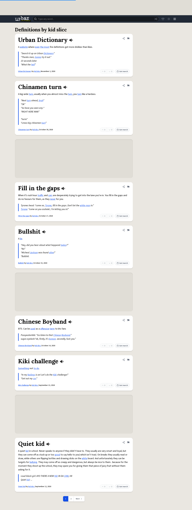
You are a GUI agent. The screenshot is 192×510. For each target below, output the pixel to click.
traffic (40, 195)
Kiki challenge (23, 385)
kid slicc (37, 71)
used (32, 328)
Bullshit (21, 263)
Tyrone (48, 205)
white (84, 458)
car (34, 378)
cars (50, 195)
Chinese (57, 335)
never (52, 199)
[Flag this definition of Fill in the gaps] (128, 187)
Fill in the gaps (23, 216)
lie (21, 238)
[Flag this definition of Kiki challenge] (128, 360)
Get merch (122, 71)
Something (23, 368)
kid (27, 451)
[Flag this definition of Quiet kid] (128, 442)
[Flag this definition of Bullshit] (128, 230)
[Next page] (79, 498)
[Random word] (155, 19)
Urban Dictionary (24, 71)
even (37, 47)
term (52, 328)
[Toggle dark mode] (168, 19)
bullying (33, 462)
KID (56, 476)
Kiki (55, 374)
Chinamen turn (24, 129)
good (57, 454)
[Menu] (174, 19)
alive (51, 252)
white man (85, 205)
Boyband (65, 335)
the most (44, 47)
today (63, 245)
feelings (31, 374)
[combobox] (96, 19)
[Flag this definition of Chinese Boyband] (128, 320)
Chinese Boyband (25, 345)
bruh (41, 100)
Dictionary (49, 53)
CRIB (66, 476)
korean (52, 339)
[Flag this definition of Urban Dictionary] (128, 38)
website (24, 47)
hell (33, 64)
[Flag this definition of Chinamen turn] (128, 85)
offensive (44, 328)
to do (36, 368)
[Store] (163, 19)
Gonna (38, 57)
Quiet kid (21, 486)
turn (31, 94)
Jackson (34, 252)
